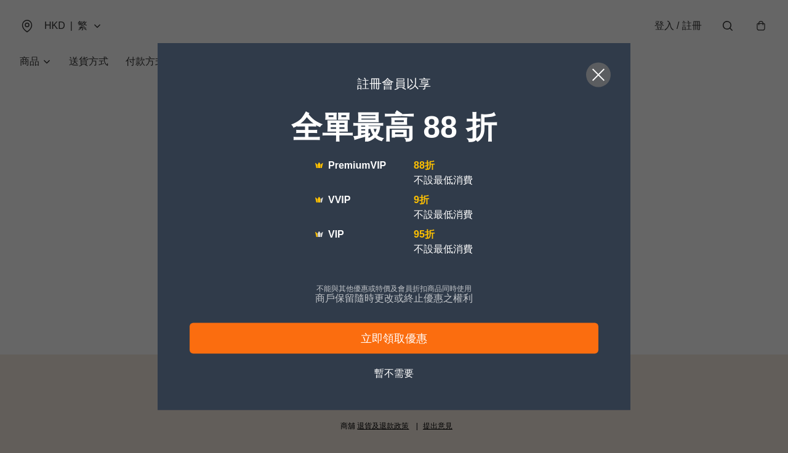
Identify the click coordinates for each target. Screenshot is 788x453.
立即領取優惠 (394, 338)
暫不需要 (394, 373)
